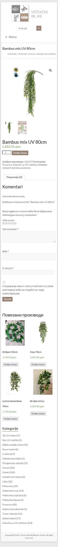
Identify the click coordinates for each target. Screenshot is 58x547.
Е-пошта (8, 268)
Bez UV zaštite (10, 440)
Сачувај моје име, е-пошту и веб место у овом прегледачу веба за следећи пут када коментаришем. (28, 290)
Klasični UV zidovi (12, 476)
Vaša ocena (8, 220)
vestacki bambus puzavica (16, 167)
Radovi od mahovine (13, 509)
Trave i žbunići (9, 513)
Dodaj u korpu (20, 153)
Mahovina (7, 486)
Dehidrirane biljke (11, 458)
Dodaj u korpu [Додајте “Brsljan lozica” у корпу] (38, 413)
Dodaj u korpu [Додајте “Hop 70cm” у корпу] (38, 364)
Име (5, 251)
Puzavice (7, 164)
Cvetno (6, 453)
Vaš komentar (10, 229)
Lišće (5, 481)
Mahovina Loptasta (12, 495)
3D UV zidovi (9, 435)
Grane (5, 472)
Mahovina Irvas (10, 490)
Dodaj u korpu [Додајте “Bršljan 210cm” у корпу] (10, 364)
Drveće (6, 467)
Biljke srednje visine (12, 444)
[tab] (14, 177)
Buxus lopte (8, 449)
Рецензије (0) (14, 177)
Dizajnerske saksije (12, 463)
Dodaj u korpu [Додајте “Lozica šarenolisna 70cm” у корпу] (10, 418)
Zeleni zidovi (9, 518)
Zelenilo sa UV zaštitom (25, 164)
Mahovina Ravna (11, 499)
